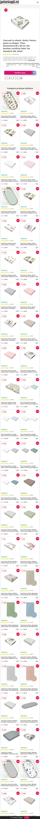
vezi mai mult (31, 60)
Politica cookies (18, 817)
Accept (27, 817)
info (17, 120)
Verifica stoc (25, 73)
